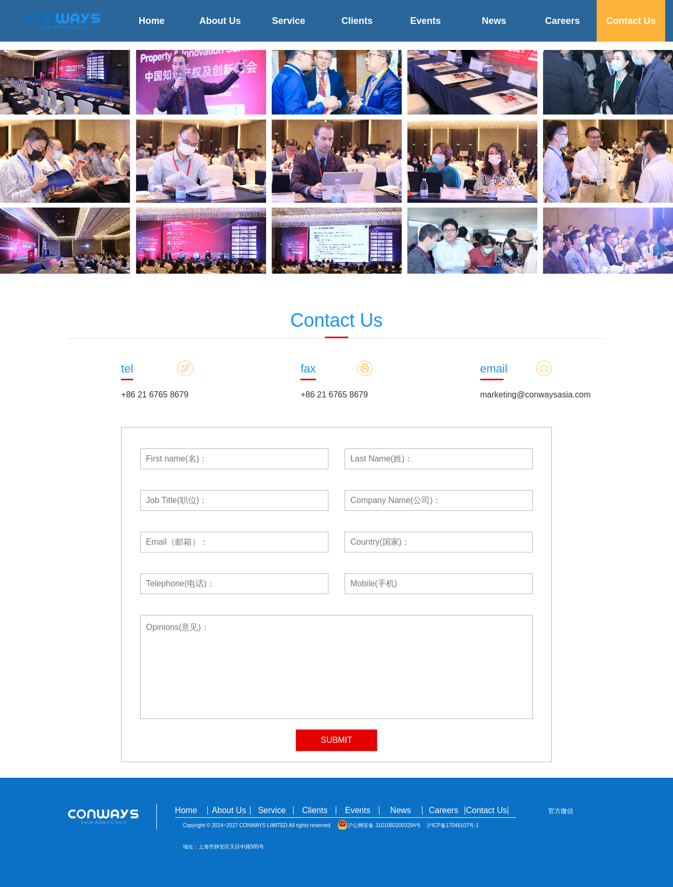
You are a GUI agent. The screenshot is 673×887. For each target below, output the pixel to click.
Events (425, 21)
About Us (220, 21)
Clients (357, 21)
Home (152, 21)
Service (288, 21)
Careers (562, 21)
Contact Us (631, 21)
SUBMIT (336, 740)
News (494, 21)
